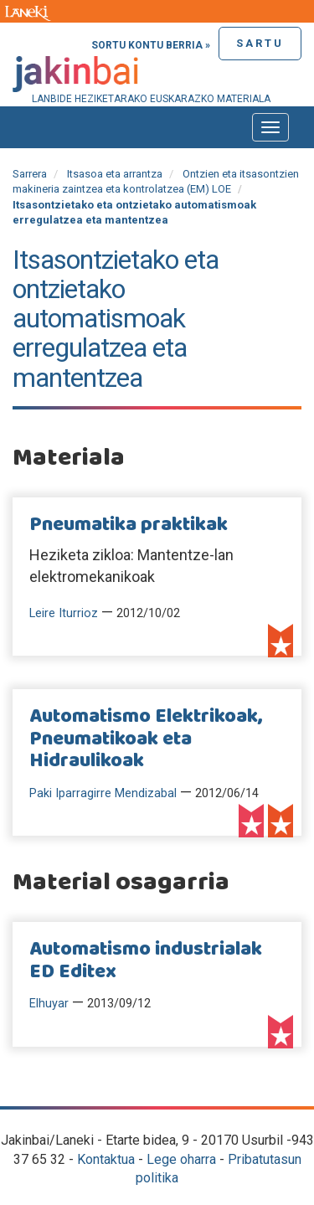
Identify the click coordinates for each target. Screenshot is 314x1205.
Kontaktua (106, 1159)
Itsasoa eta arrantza (114, 173)
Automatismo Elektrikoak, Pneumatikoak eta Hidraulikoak (146, 739)
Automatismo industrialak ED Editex (145, 960)
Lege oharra (181, 1159)
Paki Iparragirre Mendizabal (103, 793)
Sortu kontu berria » (150, 45)
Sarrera (30, 173)
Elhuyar (49, 1003)
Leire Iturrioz (63, 613)
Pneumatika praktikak (128, 525)
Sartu (260, 43)
